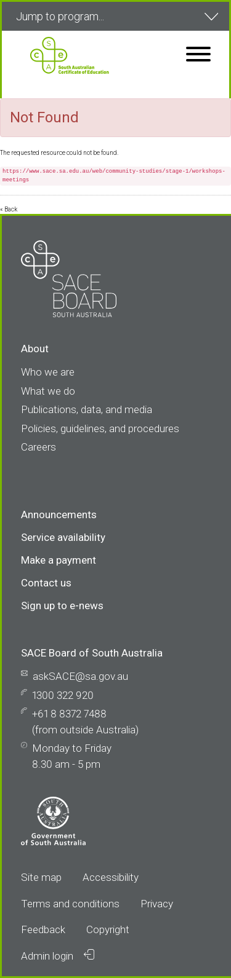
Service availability (63, 537)
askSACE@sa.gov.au (80, 676)
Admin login (57, 955)
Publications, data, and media (86, 409)
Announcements (59, 514)
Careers (38, 447)
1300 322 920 (63, 695)
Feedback (43, 929)
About (35, 348)
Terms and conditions (70, 903)
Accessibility (111, 877)
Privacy (156, 903)
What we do (48, 391)
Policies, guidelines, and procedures (100, 428)
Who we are (48, 372)
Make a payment (58, 560)
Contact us (46, 583)
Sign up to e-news (62, 605)
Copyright (107, 929)
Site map (41, 877)
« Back (8, 209)
